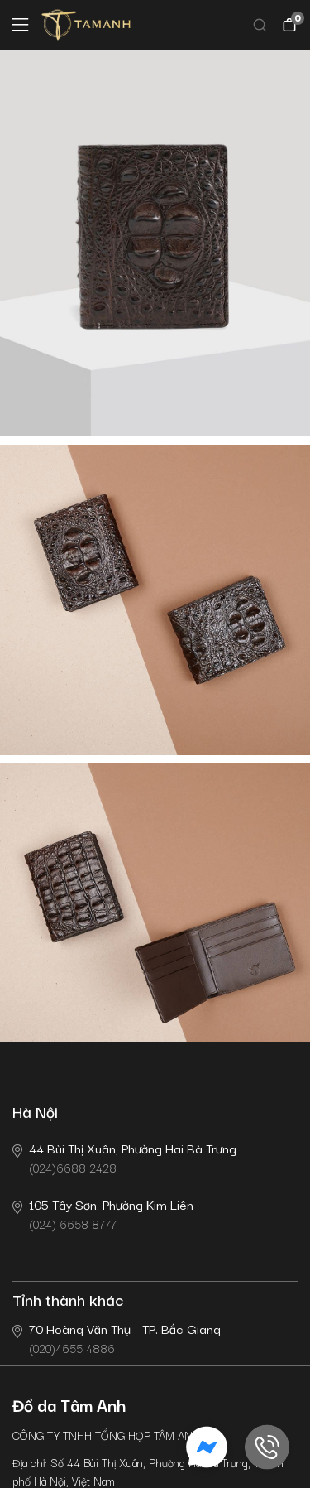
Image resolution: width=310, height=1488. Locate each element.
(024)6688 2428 (124, 1157)
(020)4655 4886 (116, 1337)
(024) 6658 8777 (102, 1213)
